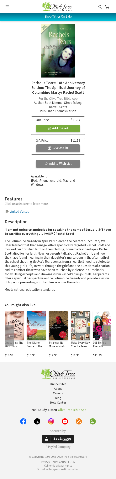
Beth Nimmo (53, 103)
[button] (100, 7)
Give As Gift (58, 148)
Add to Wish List (58, 163)
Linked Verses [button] (19, 211)
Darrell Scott (58, 107)
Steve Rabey (72, 103)
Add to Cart (58, 128)
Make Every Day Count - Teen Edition (80, 346)
